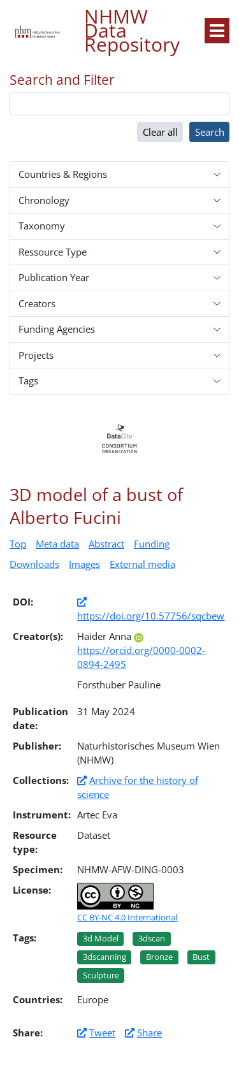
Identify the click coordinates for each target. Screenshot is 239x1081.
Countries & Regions (62, 174)
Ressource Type (52, 251)
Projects (36, 355)
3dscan (151, 938)
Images (84, 564)
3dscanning (104, 956)
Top (18, 543)
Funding (152, 543)
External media (142, 564)
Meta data (57, 543)
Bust (201, 956)
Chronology (43, 200)
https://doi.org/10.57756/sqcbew (150, 615)
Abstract (106, 543)
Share (149, 1032)
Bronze (159, 956)
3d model (101, 938)
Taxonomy (41, 225)
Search (209, 132)
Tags (28, 380)
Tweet (102, 1032)
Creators (36, 303)
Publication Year (53, 277)
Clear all (160, 132)
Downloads (34, 564)
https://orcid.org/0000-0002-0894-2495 (141, 652)
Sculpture (101, 975)
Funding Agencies (56, 329)
